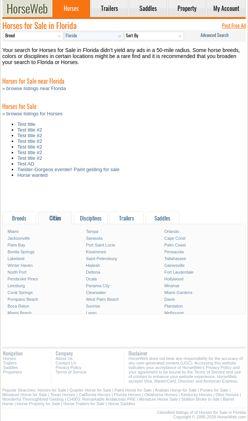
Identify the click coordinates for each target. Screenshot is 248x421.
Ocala (91, 279)
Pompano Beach (23, 299)
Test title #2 (29, 130)
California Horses (94, 394)
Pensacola (174, 252)
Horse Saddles (121, 403)
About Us (64, 358)
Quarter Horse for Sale (90, 390)
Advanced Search (214, 35)
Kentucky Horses (196, 394)
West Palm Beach (102, 299)
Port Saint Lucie (100, 245)
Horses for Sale (52, 390)
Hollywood (174, 279)
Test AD (25, 164)
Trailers (10, 363)
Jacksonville (19, 238)
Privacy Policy (68, 367)
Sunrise (93, 306)
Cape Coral (174, 238)
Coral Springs (20, 292)
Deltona (93, 272)
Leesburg (16, 285)
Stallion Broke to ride (200, 399)
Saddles (10, 367)
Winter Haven (20, 265)
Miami (13, 231)
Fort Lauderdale (179, 272)
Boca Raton (18, 306)
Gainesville (174, 265)
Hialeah (93, 265)
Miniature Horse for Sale (24, 394)
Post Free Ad (234, 25)
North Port (17, 272)
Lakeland (16, 258)
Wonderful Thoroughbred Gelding (33, 399)
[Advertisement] (124, 196)
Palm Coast (175, 245)
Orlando (171, 231)
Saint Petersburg (101, 258)
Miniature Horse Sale (158, 399)
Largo (91, 313)
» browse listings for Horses (32, 113)
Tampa (92, 231)
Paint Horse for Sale (133, 390)
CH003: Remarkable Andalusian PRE (101, 399)
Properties (12, 372)
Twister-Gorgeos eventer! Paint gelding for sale (68, 169)
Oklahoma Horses (161, 394)
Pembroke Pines (23, 279)
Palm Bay (16, 245)
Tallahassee (175, 258)
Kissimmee (96, 252)
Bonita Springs (21, 252)
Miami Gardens (178, 292)
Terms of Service (71, 372)
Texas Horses (62, 394)
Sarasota (94, 238)
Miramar (171, 285)
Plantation (173, 306)
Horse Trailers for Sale (83, 403)
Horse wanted (32, 175)
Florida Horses (127, 394)
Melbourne (174, 313)
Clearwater (96, 292)
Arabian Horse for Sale (176, 390)
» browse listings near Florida (34, 88)
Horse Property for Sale (38, 403)
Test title (26, 124)
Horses (9, 358)
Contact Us (66, 363)
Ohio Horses (227, 394)
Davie (169, 299)
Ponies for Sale (214, 390)
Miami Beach (20, 313)
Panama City (98, 285)
